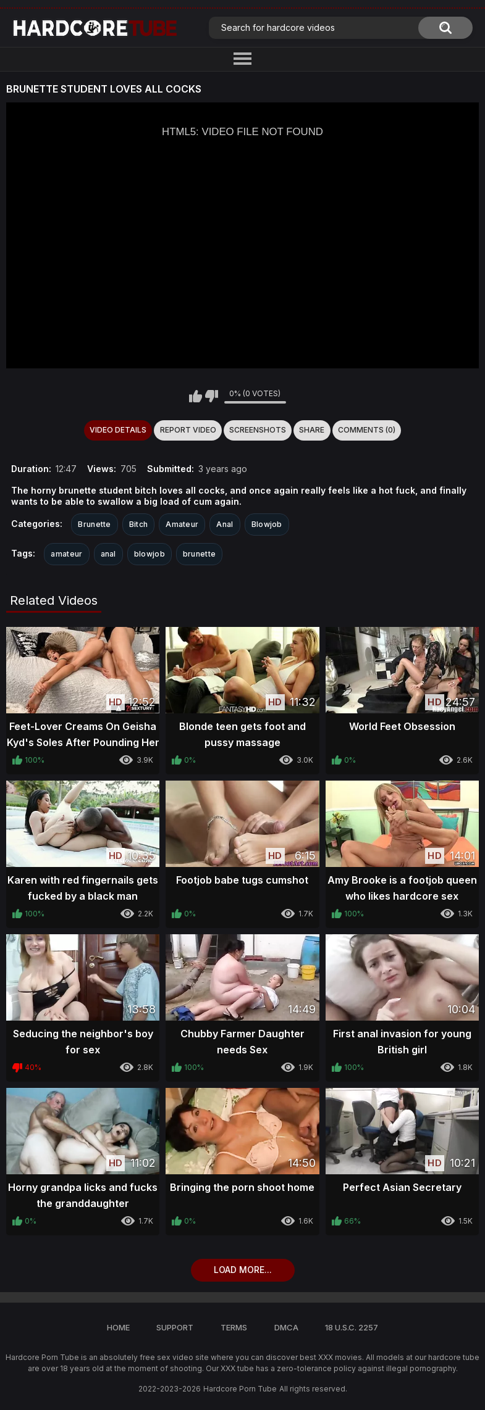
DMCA (286, 1327)
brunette (199, 553)
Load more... (243, 1269)
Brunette (94, 524)
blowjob (149, 553)
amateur (66, 553)
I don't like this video (211, 396)
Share (311, 429)
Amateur (182, 524)
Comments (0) (366, 429)
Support (174, 1327)
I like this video (195, 396)
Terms (234, 1327)
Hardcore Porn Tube (240, 1388)
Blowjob (266, 524)
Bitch (138, 524)
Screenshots (257, 429)
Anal (224, 524)
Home (118, 1327)
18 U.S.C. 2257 (351, 1327)
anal (108, 553)
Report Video (188, 429)
